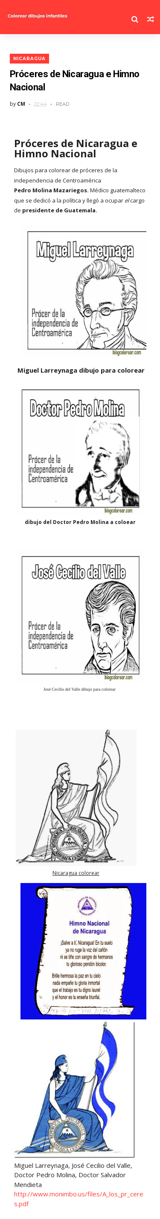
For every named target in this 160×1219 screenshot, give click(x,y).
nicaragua (29, 58)
